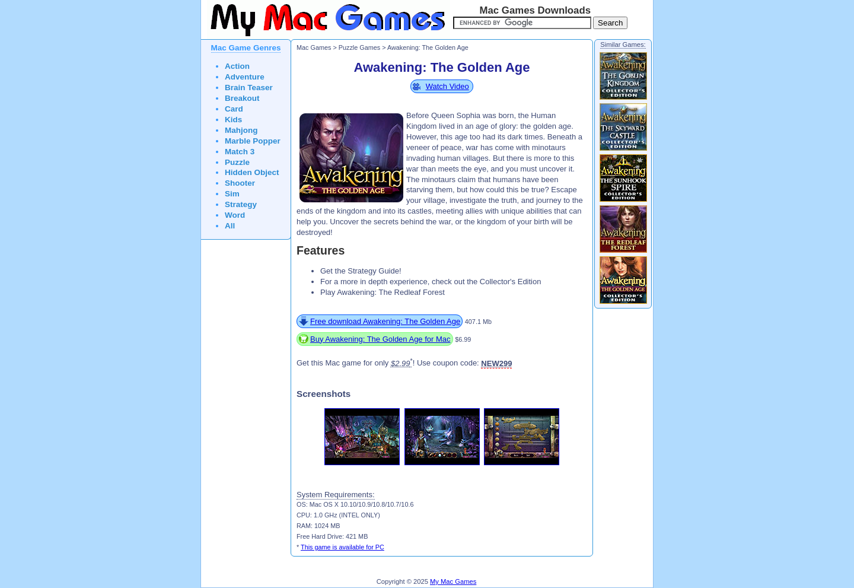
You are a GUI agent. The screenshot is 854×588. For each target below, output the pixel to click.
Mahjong (241, 130)
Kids (233, 119)
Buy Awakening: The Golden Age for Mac (380, 339)
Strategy (241, 204)
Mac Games (314, 47)
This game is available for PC (342, 547)
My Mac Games (453, 581)
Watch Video (447, 86)
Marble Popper (253, 140)
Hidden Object (252, 172)
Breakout (242, 98)
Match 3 (239, 151)
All (230, 225)
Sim (232, 193)
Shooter (240, 183)
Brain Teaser (249, 87)
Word (235, 215)
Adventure (245, 76)
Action (237, 66)
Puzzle (237, 162)
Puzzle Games (359, 47)
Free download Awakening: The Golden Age (385, 321)
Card (234, 108)
